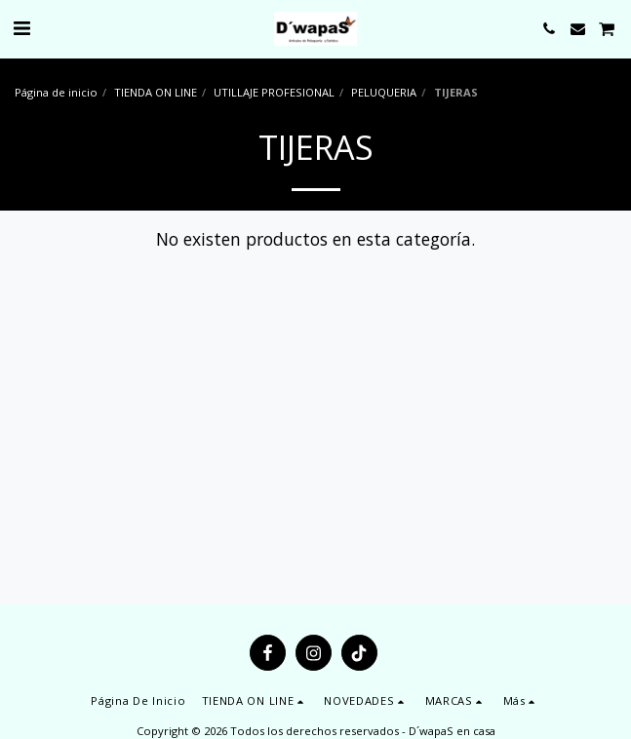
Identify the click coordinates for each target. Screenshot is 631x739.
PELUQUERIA (383, 92)
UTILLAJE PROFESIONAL (274, 92)
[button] (21, 28)
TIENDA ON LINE (155, 92)
